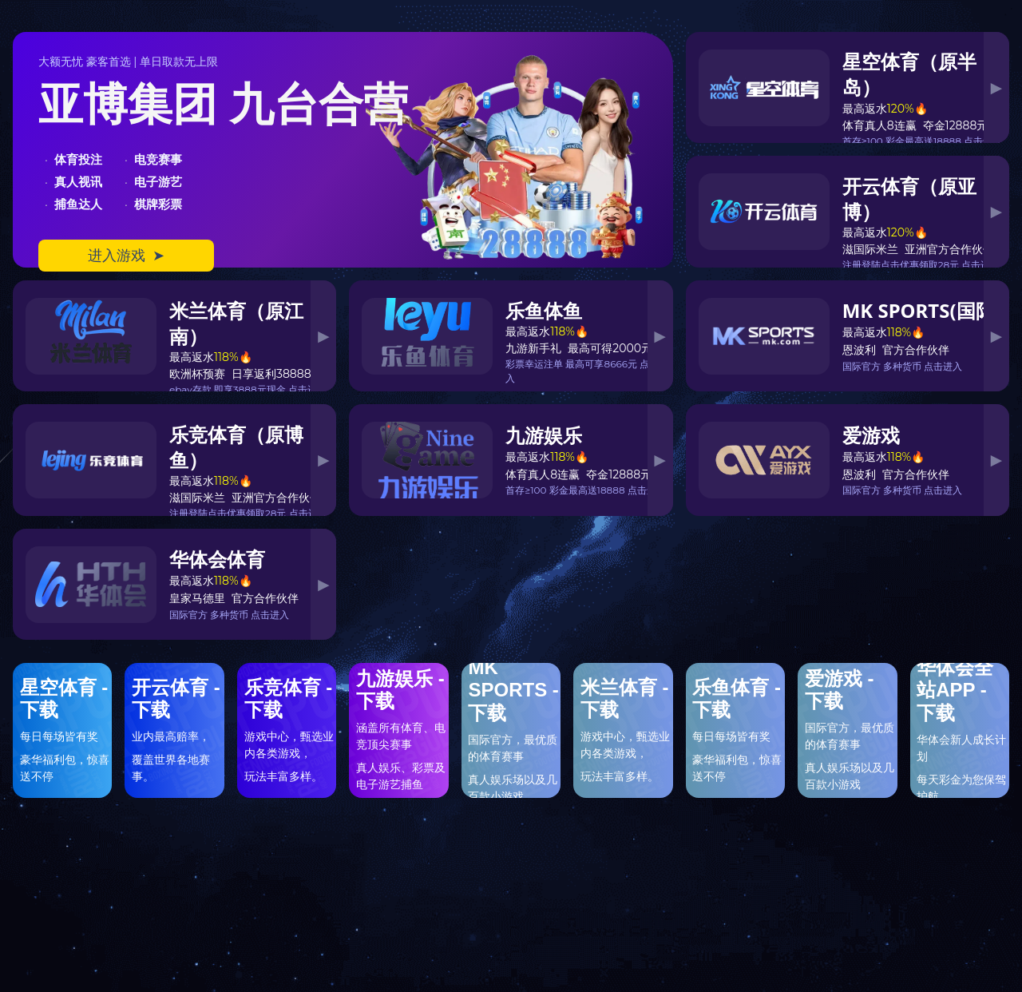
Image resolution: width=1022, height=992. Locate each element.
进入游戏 (126, 255)
